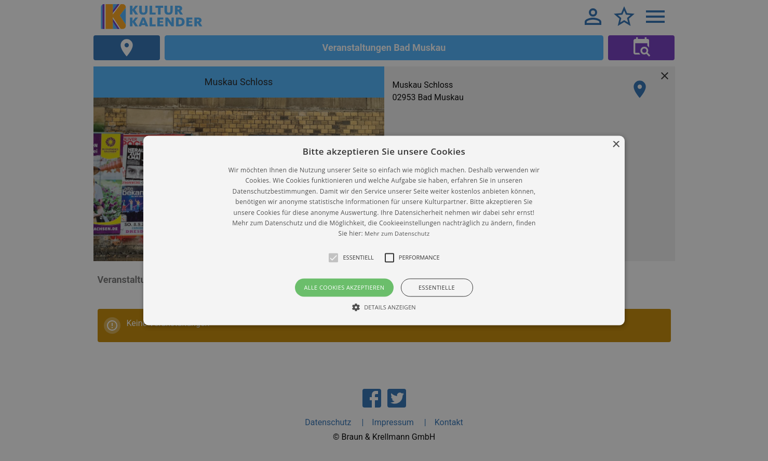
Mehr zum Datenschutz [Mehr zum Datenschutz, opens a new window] (397, 234)
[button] (384, 230)
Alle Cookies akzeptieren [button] (344, 287)
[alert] (384, 230)
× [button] (615, 144)
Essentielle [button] (437, 287)
